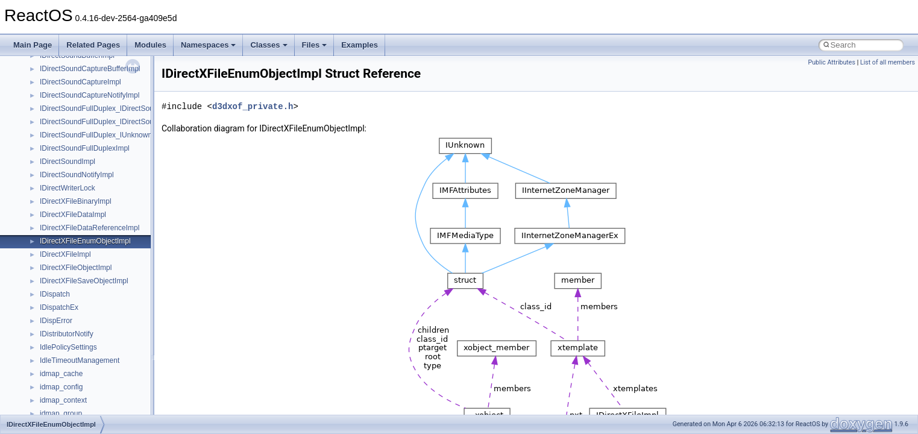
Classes (268, 44)
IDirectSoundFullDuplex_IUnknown (96, 135)
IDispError (56, 320)
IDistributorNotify (66, 334)
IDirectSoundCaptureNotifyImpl (89, 95)
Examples (359, 44)
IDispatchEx (59, 307)
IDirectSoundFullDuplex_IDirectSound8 (103, 108)
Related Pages (93, 44)
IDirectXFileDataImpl (73, 214)
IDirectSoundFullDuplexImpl (85, 148)
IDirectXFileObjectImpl (76, 267)
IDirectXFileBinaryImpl (76, 201)
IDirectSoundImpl (67, 161)
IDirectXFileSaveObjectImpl (84, 281)
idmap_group (61, 413)
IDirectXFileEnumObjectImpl (85, 241)
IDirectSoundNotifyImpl (77, 175)
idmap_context (63, 400)
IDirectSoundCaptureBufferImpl (90, 68)
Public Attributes (831, 62)
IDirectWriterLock (67, 188)
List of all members (887, 62)
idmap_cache (61, 374)
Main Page (32, 44)
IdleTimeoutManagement (79, 360)
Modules (150, 44)
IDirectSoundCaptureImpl (80, 82)
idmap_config (61, 387)
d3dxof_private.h (252, 106)
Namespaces (208, 44)
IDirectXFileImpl (65, 254)
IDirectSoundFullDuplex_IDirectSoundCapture (113, 122)
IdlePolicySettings (68, 347)
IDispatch (55, 294)
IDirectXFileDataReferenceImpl (89, 228)
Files (314, 44)
